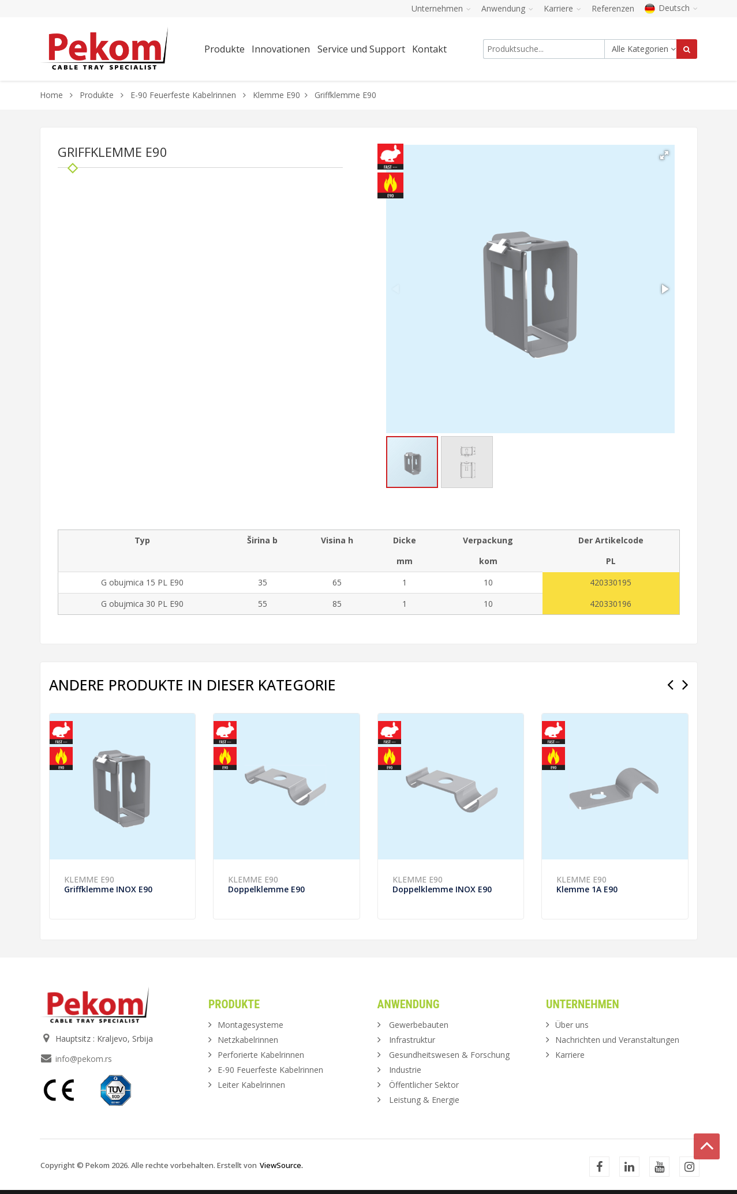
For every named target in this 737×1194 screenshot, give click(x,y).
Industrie (405, 1069)
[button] (664, 155)
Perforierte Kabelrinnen (261, 1054)
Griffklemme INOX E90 (108, 889)
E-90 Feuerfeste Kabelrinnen (183, 94)
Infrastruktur (412, 1039)
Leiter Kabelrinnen (251, 1084)
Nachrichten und (617, 1039)
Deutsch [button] (671, 7)
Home (51, 94)
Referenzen (613, 8)
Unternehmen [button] (441, 8)
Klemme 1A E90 (587, 889)
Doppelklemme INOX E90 (442, 889)
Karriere (570, 1054)
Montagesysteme (250, 1024)
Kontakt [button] (429, 49)
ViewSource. (281, 1165)
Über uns (572, 1024)
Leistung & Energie (424, 1099)
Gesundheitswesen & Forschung (449, 1054)
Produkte (98, 94)
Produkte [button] (224, 49)
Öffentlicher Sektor (424, 1084)
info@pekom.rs (83, 1058)
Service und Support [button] (361, 49)
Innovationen (281, 49)
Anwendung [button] (507, 8)
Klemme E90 (276, 94)
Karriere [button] (562, 8)
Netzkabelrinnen (248, 1039)
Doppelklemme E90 (266, 889)
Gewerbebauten (418, 1024)
